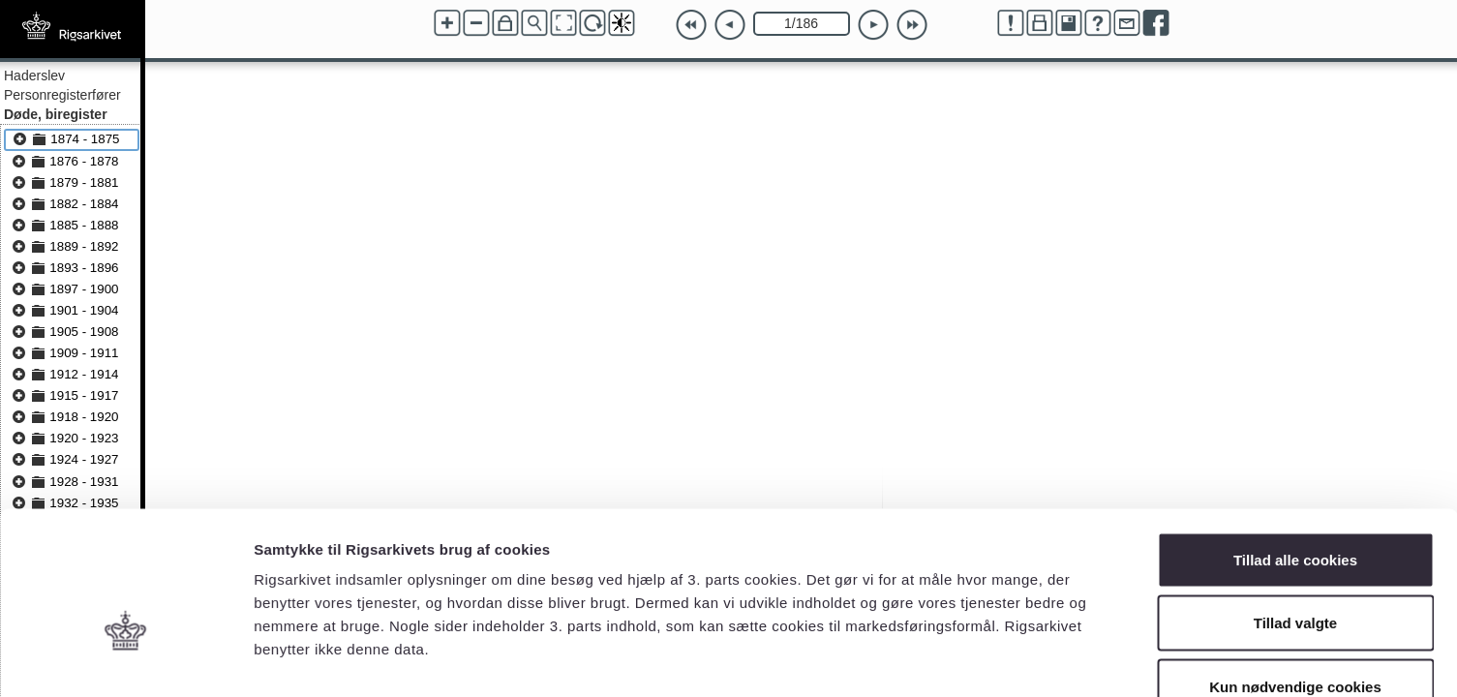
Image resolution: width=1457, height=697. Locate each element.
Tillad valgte (1295, 507)
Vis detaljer (1006, 659)
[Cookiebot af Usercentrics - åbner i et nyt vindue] (125, 659)
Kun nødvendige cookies (1295, 569)
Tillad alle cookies (1295, 443)
